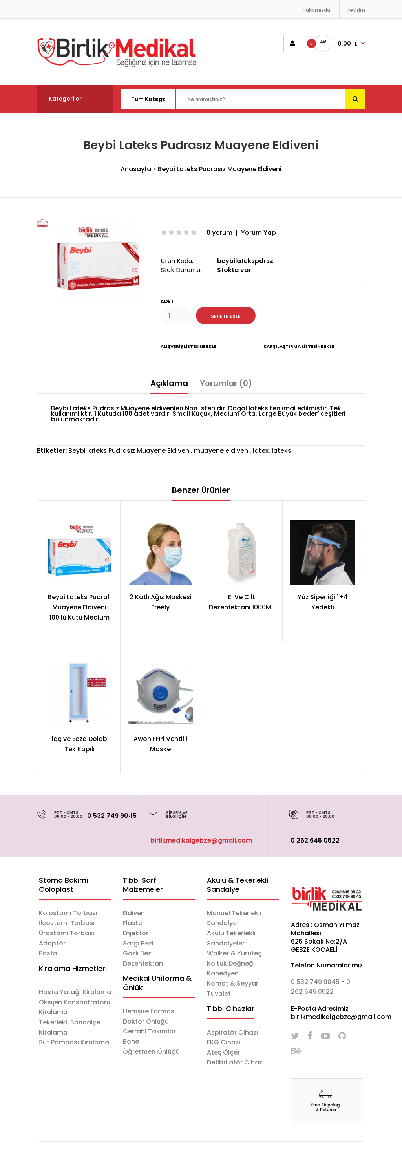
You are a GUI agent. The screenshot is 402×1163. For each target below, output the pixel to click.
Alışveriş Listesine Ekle (188, 346)
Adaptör (52, 943)
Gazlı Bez (137, 953)
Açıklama (169, 383)
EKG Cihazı (223, 1042)
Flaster (133, 922)
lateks (281, 450)
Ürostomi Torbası (66, 933)
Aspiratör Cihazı (232, 1032)
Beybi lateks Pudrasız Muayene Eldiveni (129, 450)
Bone (131, 1041)
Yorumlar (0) (226, 383)
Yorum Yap (258, 232)
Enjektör (135, 933)
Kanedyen (223, 973)
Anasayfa (136, 169)
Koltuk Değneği (231, 963)
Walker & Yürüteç (234, 953)
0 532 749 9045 (112, 815)
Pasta (48, 953)
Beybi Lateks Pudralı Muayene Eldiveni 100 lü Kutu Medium (79, 607)
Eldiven (134, 913)
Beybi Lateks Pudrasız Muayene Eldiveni (219, 169)
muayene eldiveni (222, 450)
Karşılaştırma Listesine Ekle (298, 346)
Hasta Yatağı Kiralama (75, 992)
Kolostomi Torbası (68, 913)
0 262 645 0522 (315, 840)
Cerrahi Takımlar (149, 1031)
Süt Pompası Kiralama (74, 1042)
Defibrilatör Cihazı (235, 1062)
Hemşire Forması (149, 1011)
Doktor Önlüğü (146, 1021)
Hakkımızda (316, 10)
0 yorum (219, 232)
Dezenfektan (143, 963)
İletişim (356, 10)
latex (261, 450)
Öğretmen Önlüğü (151, 1051)
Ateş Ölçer (223, 1052)
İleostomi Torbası (67, 922)
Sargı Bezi (138, 943)
